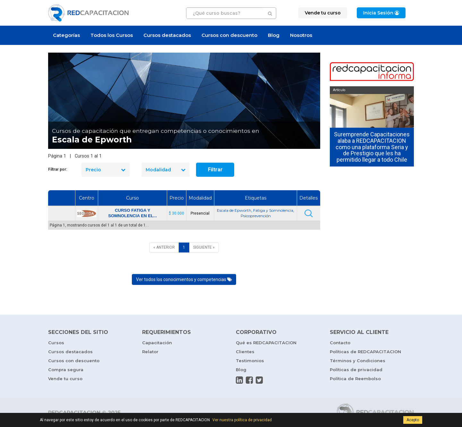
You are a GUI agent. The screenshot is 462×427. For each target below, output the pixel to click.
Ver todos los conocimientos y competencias (184, 279)
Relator (150, 351)
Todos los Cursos (111, 35)
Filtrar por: (57, 169)
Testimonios (250, 360)
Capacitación (157, 342)
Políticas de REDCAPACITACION (365, 351)
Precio (105, 170)
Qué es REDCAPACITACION (266, 342)
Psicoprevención (256, 215)
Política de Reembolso (355, 378)
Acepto (412, 420)
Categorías (66, 35)
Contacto (340, 342)
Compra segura (65, 369)
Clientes (245, 351)
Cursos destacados (167, 35)
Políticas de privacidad (356, 369)
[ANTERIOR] (164, 247)
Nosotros (301, 35)
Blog (273, 35)
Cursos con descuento (229, 35)
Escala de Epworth (234, 210)
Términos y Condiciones (357, 360)
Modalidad (165, 170)
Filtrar (215, 170)
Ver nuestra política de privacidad (242, 420)
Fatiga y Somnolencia (273, 210)
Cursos (56, 342)
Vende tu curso (65, 378)
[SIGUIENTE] (204, 247)
